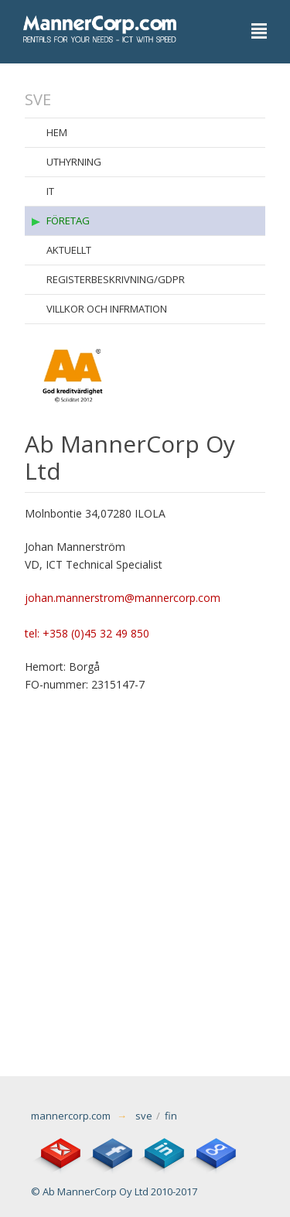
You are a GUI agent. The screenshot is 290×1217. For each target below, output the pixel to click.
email (55, 1149)
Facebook (107, 1149)
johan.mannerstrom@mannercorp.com (122, 597)
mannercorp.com (71, 1116)
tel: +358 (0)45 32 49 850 (87, 633)
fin (171, 1116)
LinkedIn (159, 1149)
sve (143, 1116)
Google (211, 1149)
